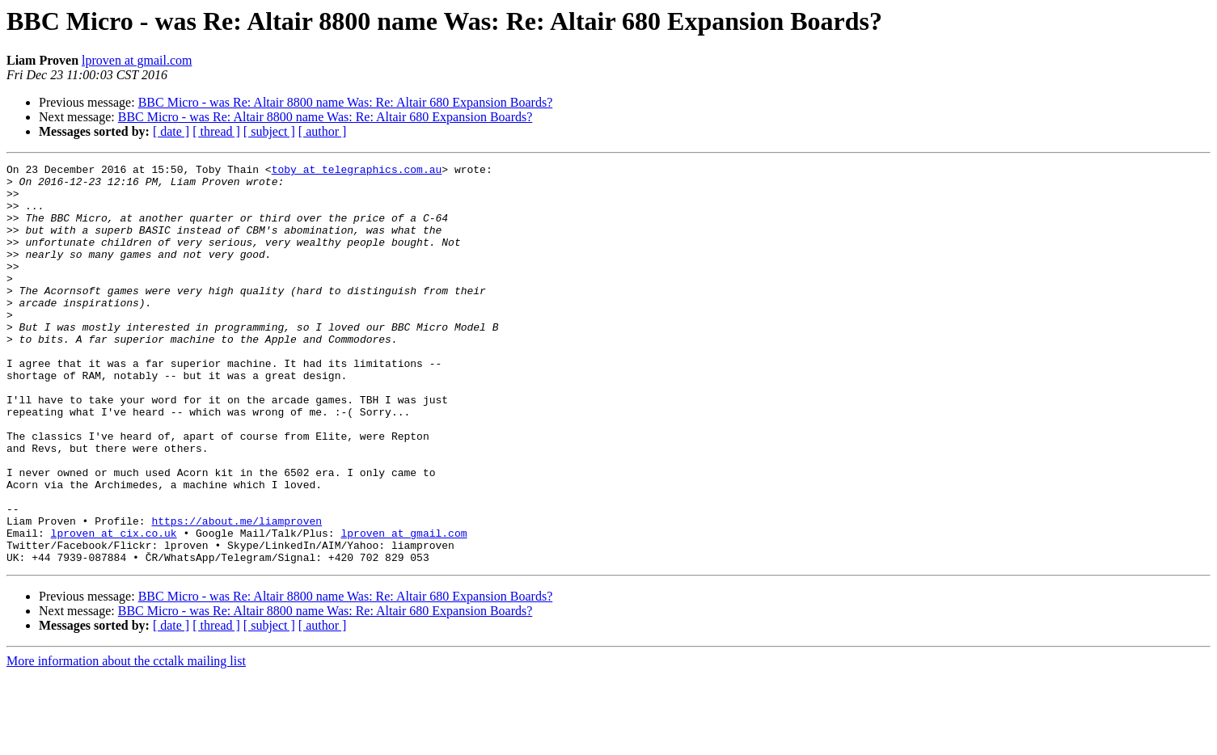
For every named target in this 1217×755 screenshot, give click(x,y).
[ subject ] (269, 131)
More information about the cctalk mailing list (126, 741)
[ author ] (322, 131)
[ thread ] (216, 131)
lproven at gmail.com (137, 60)
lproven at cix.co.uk (114, 608)
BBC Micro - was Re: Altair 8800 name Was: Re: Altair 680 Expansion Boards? (345, 102)
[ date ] (171, 131)
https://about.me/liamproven (236, 593)
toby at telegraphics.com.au (357, 171)
